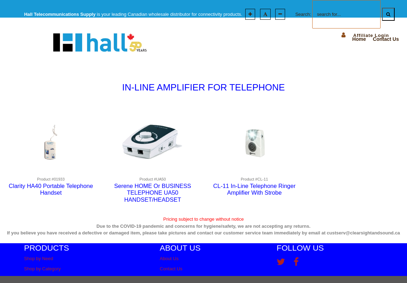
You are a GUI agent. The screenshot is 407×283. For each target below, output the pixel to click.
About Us (169, 258)
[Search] (388, 14)
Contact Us (171, 268)
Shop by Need (38, 258)
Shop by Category (42, 268)
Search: (303, 14)
